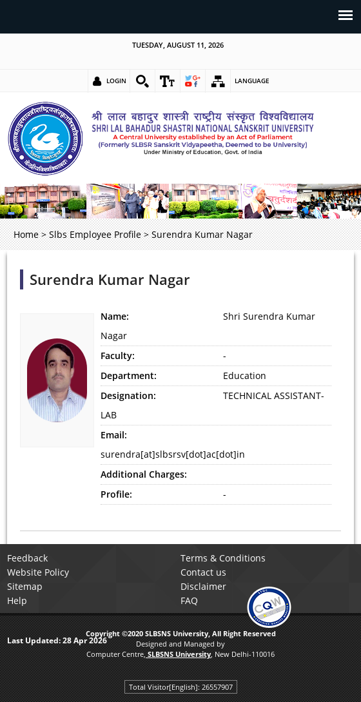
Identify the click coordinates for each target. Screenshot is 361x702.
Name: (115, 316)
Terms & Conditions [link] (223, 558)
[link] (142, 81)
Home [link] (26, 234)
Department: (129, 375)
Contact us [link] (203, 572)
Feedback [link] (27, 558)
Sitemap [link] (25, 586)
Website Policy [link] (38, 572)
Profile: (116, 494)
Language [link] (252, 80)
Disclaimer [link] (203, 586)
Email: (114, 435)
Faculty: (118, 355)
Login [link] (116, 80)
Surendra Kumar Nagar (110, 279)
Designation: (128, 395)
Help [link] (17, 600)
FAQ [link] (189, 600)
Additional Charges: (144, 474)
